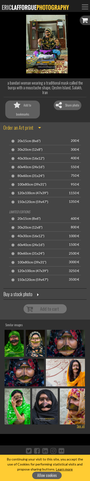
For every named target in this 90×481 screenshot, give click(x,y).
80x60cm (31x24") (31, 176)
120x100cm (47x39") (33, 193)
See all (81, 425)
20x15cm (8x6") (29, 141)
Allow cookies (47, 475)
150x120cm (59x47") (33, 202)
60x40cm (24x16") (31, 167)
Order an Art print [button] (18, 127)
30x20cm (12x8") (30, 149)
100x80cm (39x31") (32, 184)
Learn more (64, 469)
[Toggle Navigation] (85, 7)
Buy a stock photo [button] (17, 294)
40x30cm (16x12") (31, 158)
